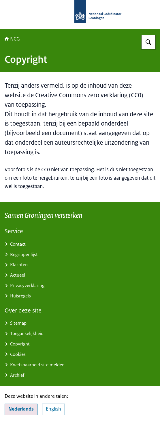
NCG (12, 39)
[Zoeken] (148, 42)
